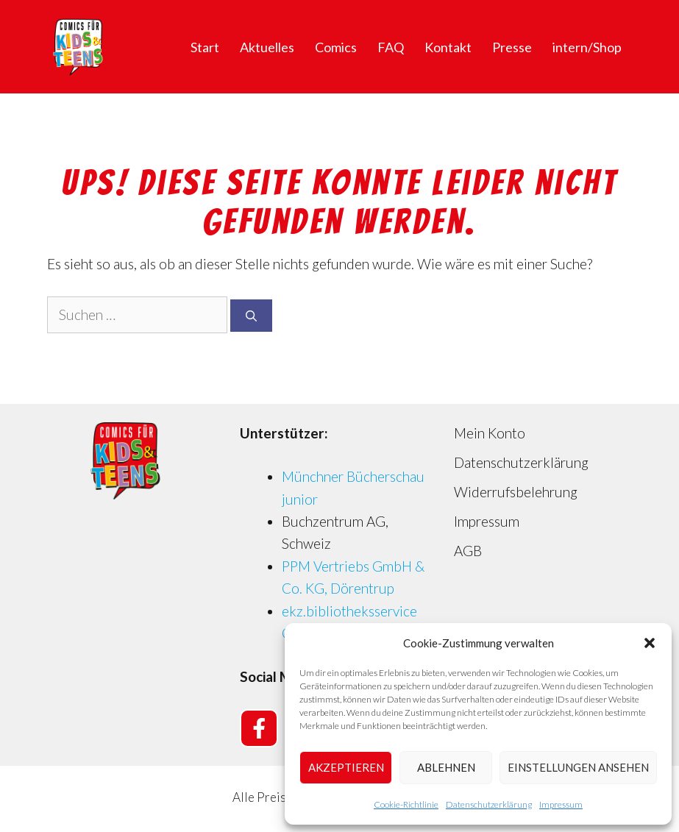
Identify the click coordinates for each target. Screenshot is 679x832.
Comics (336, 47)
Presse (512, 47)
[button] (649, 643)
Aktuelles (267, 47)
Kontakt (448, 47)
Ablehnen (446, 767)
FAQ (390, 47)
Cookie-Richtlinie (406, 804)
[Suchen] (251, 316)
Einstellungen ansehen (578, 767)
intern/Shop (587, 47)
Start (205, 47)
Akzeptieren (346, 767)
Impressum (561, 804)
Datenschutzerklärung (489, 804)
